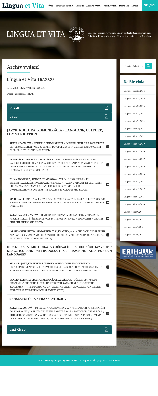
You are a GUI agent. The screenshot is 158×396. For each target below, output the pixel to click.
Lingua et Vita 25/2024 (134, 90)
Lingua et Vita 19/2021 (134, 136)
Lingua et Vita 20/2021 (134, 128)
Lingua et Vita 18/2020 (134, 143)
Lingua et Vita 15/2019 (134, 166)
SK (146, 5)
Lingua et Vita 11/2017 (134, 196)
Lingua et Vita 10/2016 (134, 204)
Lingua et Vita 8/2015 (133, 219)
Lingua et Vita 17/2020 (134, 151)
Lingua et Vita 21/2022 (134, 121)
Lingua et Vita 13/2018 (134, 181)
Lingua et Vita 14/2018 (134, 173)
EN (153, 5)
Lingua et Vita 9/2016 (133, 211)
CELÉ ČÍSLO (18, 360)
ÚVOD (14, 116)
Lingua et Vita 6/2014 (133, 234)
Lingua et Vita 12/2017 (134, 189)
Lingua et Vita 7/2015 (133, 226)
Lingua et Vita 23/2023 (134, 105)
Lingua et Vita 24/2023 (134, 98)
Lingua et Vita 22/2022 (134, 113)
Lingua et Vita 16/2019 (134, 158)
